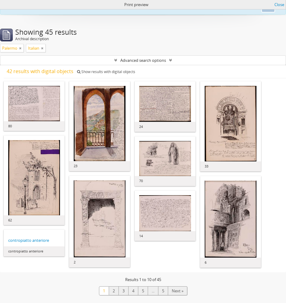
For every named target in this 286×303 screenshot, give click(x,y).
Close (279, 4)
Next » (177, 291)
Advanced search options (143, 60)
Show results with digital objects (106, 71)
